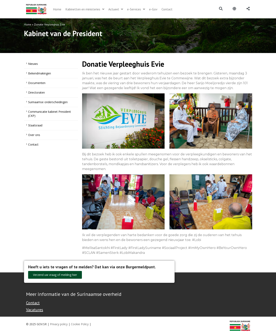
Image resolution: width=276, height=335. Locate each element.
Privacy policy (59, 324)
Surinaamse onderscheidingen (48, 102)
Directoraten (36, 92)
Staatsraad (35, 125)
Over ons (34, 135)
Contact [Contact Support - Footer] (33, 302)
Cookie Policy (80, 324)
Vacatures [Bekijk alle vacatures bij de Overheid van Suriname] (34, 309)
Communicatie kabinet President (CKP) (49, 114)
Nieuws (33, 64)
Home (27, 24)
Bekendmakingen (39, 73)
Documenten (36, 83)
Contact (33, 144)
